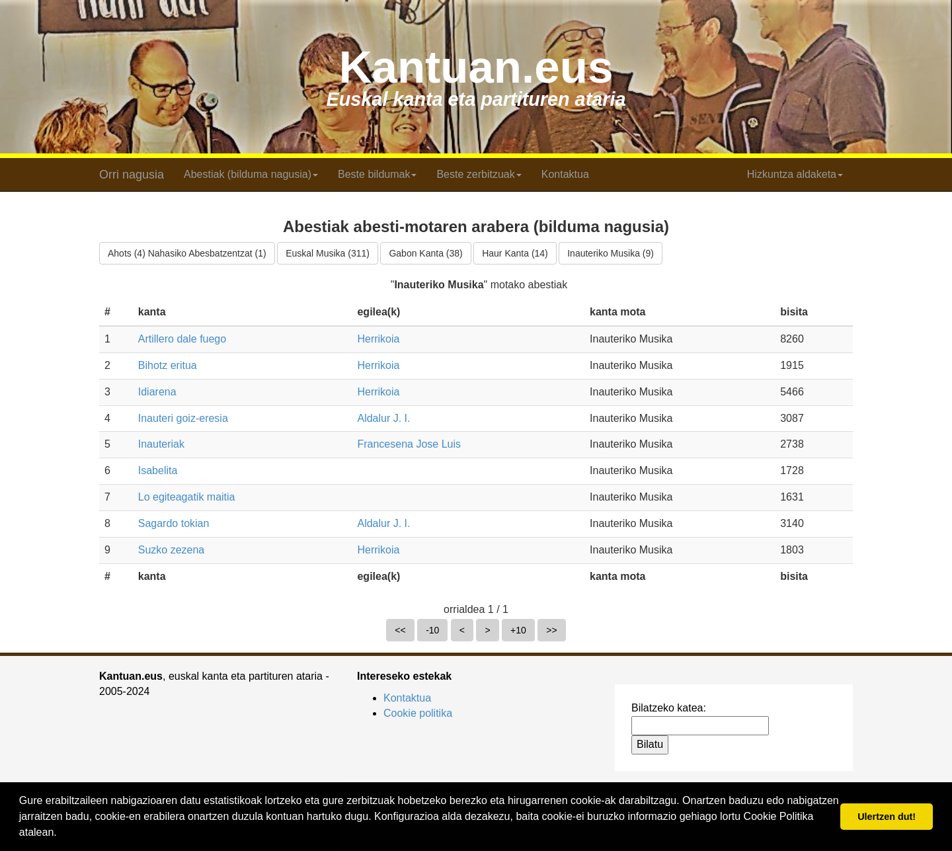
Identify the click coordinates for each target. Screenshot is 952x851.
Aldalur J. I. (383, 418)
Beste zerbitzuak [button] (478, 174)
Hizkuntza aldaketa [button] (795, 174)
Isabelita (158, 470)
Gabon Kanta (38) (425, 253)
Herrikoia (378, 338)
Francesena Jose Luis (409, 444)
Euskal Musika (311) (328, 253)
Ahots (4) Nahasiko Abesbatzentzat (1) (187, 253)
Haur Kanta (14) (515, 253)
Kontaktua (565, 174)
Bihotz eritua (167, 365)
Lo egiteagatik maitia (186, 497)
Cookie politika (417, 713)
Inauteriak (161, 444)
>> (551, 630)
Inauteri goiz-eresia (183, 418)
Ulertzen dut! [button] (886, 816)
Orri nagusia (131, 174)
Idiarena (157, 391)
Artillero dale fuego (182, 338)
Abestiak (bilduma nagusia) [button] (251, 174)
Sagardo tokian (174, 523)
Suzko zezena (171, 549)
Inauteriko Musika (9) (610, 253)
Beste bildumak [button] (377, 174)
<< (400, 630)
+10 (518, 630)
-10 (432, 630)
